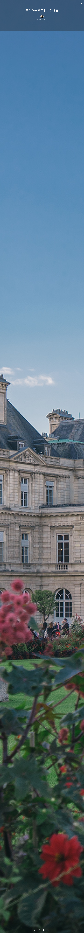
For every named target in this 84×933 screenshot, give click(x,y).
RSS (44, 930)
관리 (49, 930)
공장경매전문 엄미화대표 (42, 10)
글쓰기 (35, 930)
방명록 (39, 930)
